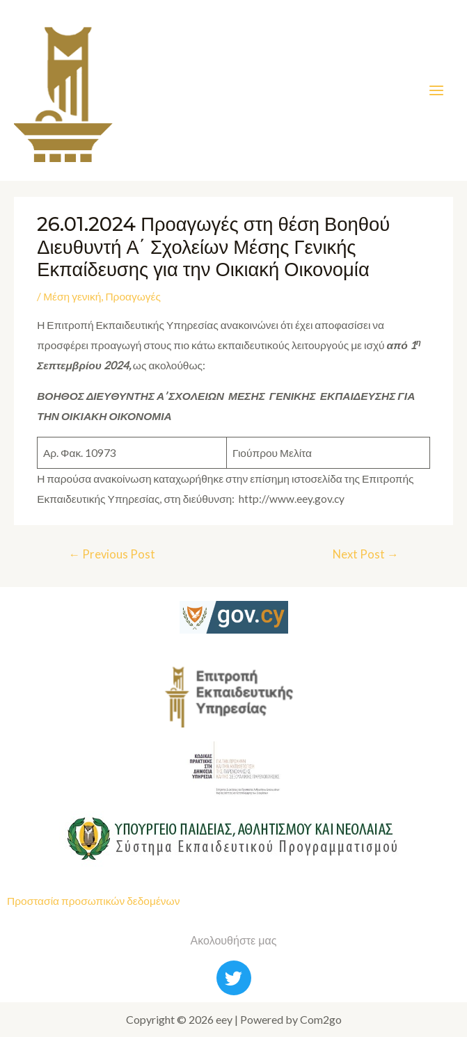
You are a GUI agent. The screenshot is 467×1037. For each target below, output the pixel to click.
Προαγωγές (133, 296)
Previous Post (111, 554)
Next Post (366, 554)
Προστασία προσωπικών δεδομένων (93, 900)
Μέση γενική (72, 296)
